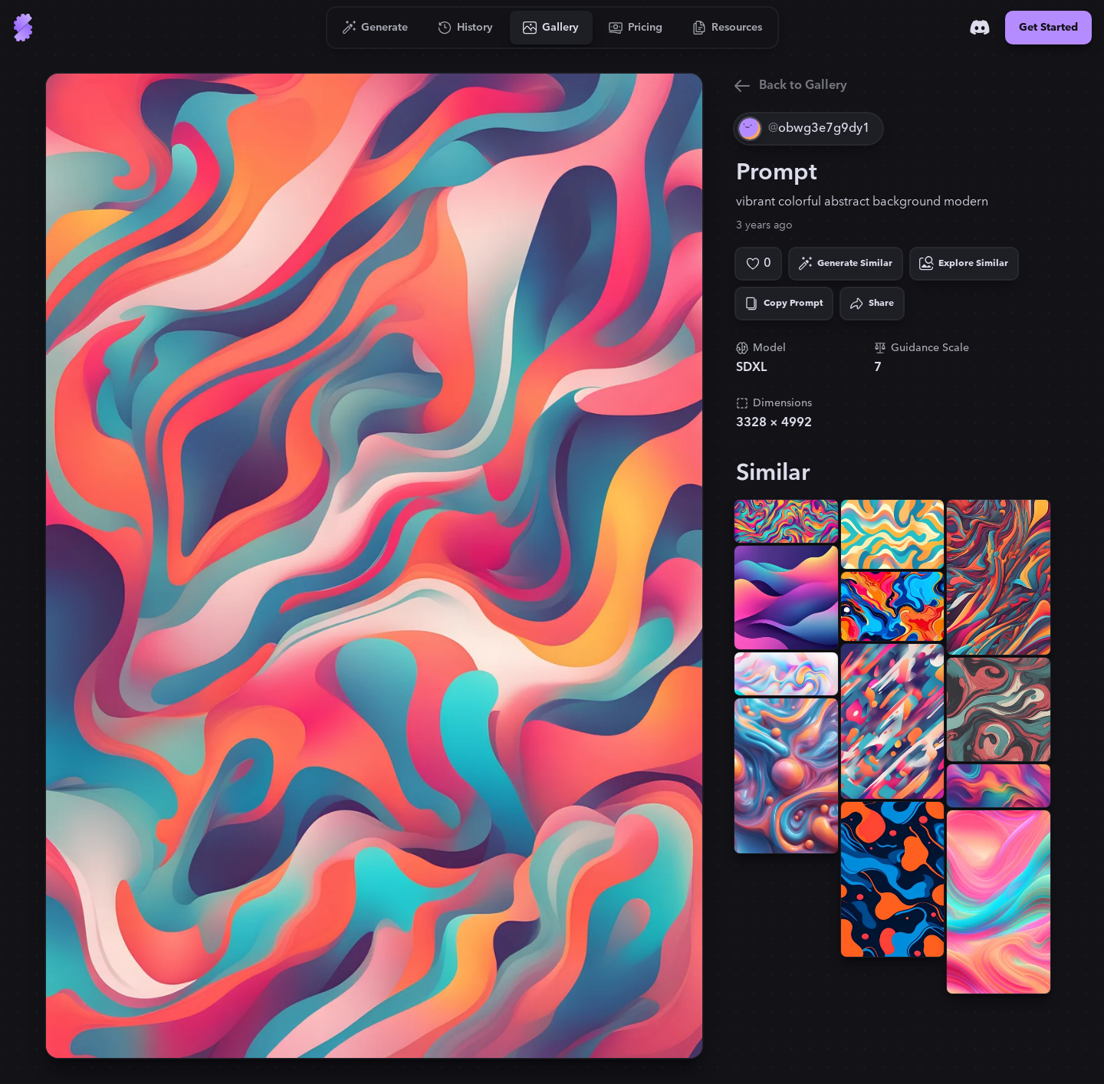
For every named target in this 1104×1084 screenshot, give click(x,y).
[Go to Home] (23, 27)
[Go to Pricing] (636, 28)
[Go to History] (465, 28)
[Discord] (979, 27)
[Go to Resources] (727, 28)
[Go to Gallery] (551, 28)
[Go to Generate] (375, 28)
